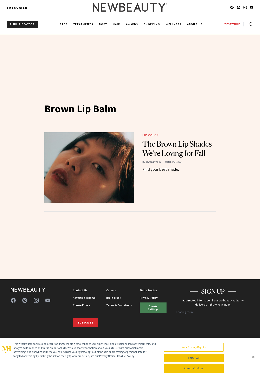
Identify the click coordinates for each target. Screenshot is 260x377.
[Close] (253, 357)
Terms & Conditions (119, 305)
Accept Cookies (193, 368)
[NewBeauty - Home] (130, 7)
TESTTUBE (232, 24)
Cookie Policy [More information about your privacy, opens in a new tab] (125, 356)
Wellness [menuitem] (173, 24)
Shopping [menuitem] (152, 24)
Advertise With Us (84, 298)
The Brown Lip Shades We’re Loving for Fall (177, 148)
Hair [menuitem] (116, 24)
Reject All (194, 358)
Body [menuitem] (103, 24)
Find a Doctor (148, 290)
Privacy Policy (149, 298)
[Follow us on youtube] (251, 7)
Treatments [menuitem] (83, 24)
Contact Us (80, 290)
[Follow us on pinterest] (238, 7)
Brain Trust (113, 298)
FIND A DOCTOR (22, 24)
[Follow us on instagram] (245, 7)
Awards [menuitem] (132, 24)
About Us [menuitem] (195, 24)
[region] (130, 357)
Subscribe (17, 7)
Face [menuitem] (63, 24)
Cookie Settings (153, 308)
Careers (111, 290)
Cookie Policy (81, 305)
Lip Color (150, 135)
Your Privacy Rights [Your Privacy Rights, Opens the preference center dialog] (193, 347)
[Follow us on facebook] (232, 7)
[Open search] (250, 24)
